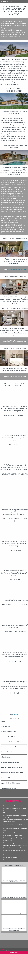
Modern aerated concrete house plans (13, 848)
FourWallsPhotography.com (16, 269)
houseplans (15, 714)
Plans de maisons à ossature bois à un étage (14, 860)
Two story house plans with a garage (12, 835)
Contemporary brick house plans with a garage (15, 845)
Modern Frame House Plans (10, 857)
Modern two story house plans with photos (14, 838)
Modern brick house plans (9, 843)
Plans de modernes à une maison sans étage (14, 808)
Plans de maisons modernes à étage (12, 833)
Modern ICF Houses (8, 840)
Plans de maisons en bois (9, 855)
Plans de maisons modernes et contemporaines (15, 806)
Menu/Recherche (14, 952)
